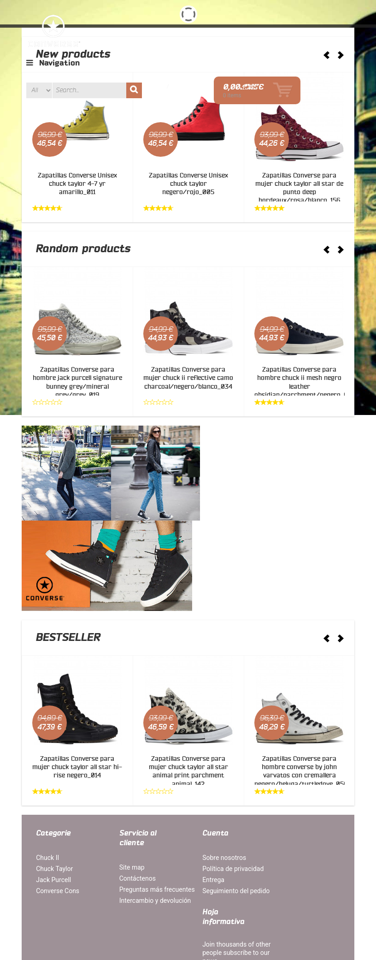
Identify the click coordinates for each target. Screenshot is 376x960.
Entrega (202, 782)
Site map (126, 770)
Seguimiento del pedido (224, 793)
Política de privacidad (222, 771)
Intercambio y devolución (133, 816)
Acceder (251, 59)
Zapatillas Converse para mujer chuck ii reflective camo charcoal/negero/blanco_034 (188, 378)
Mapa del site (56, 909)
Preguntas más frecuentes (135, 796)
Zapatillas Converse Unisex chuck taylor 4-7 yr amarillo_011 (77, 184)
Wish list (241, 50)
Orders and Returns (254, 909)
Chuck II (47, 760)
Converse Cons (58, 793)
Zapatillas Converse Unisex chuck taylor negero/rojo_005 (188, 184)
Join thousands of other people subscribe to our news (303, 777)
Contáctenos (132, 781)
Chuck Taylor (54, 771)
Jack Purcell (53, 782)
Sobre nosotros (213, 760)
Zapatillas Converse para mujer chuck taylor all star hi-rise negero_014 (77, 670)
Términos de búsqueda (117, 909)
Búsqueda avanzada (188, 909)
